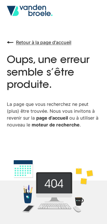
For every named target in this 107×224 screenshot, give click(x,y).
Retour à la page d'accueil (39, 42)
